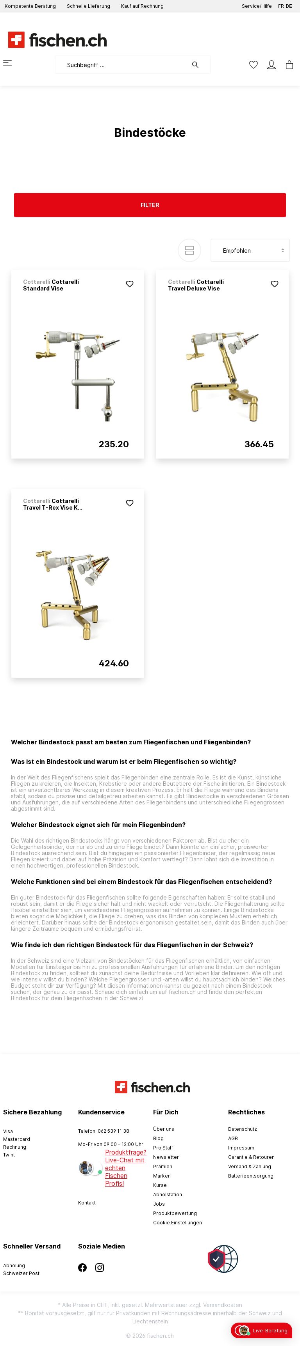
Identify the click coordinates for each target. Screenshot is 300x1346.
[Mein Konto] (271, 64)
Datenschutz (242, 1129)
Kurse (160, 1185)
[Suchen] (199, 64)
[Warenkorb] (287, 64)
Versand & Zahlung (249, 1166)
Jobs (159, 1204)
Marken (162, 1176)
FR (281, 4)
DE (289, 4)
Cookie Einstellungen (177, 1223)
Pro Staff (163, 1148)
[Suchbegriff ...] (121, 64)
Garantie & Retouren (251, 1157)
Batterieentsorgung (250, 1176)
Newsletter (166, 1157)
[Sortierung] (250, 250)
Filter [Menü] (150, 205)
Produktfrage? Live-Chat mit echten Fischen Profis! (125, 1167)
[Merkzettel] (253, 64)
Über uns (163, 1129)
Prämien (162, 1166)
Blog (158, 1138)
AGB (233, 1138)
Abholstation (167, 1194)
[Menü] (12, 62)
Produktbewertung (175, 1213)
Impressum (241, 1148)
